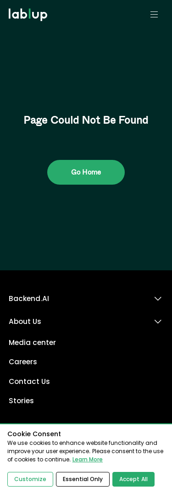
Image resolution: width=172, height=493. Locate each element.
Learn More (87, 459)
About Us (25, 321)
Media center (32, 342)
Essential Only (83, 479)
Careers (23, 361)
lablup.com (29, 3)
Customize (30, 479)
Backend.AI (29, 298)
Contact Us (29, 381)
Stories (21, 400)
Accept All (133, 479)
